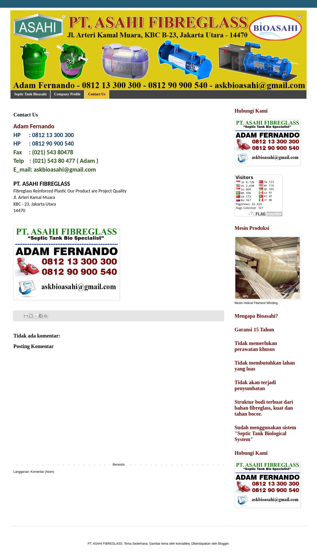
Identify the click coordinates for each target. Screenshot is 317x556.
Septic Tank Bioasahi (30, 94)
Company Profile (67, 94)
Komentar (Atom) (42, 472)
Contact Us (96, 94)
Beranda (118, 464)
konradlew (183, 543)
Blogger (223, 543)
